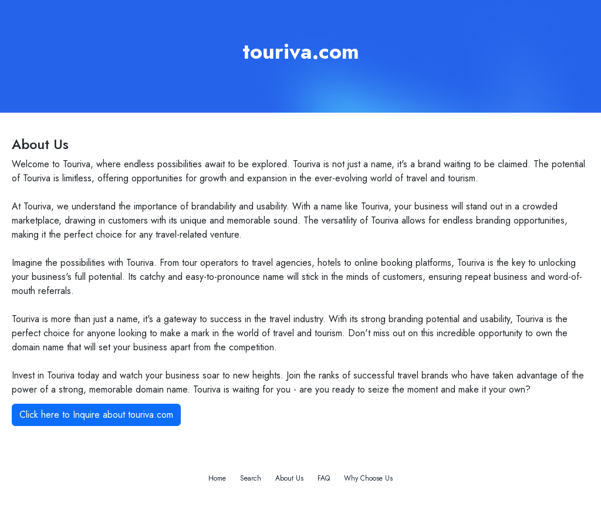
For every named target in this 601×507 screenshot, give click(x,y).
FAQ (324, 478)
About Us (289, 478)
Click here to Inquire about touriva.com (96, 414)
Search (250, 478)
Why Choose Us (368, 478)
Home (217, 478)
